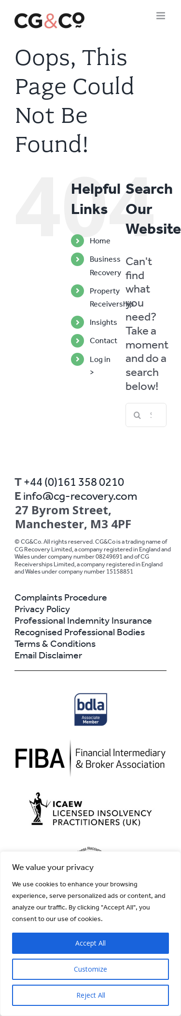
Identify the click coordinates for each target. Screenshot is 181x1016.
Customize (90, 969)
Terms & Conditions (55, 643)
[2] (90, 744)
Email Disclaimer (48, 655)
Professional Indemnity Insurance (83, 620)
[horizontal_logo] (90, 793)
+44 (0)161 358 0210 (74, 482)
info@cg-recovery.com (80, 496)
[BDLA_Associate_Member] (90, 696)
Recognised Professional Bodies (79, 632)
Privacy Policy (42, 609)
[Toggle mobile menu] (161, 16)
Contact (103, 340)
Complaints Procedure (60, 597)
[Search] (137, 415)
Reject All (90, 995)
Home (100, 240)
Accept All (90, 943)
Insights (103, 322)
